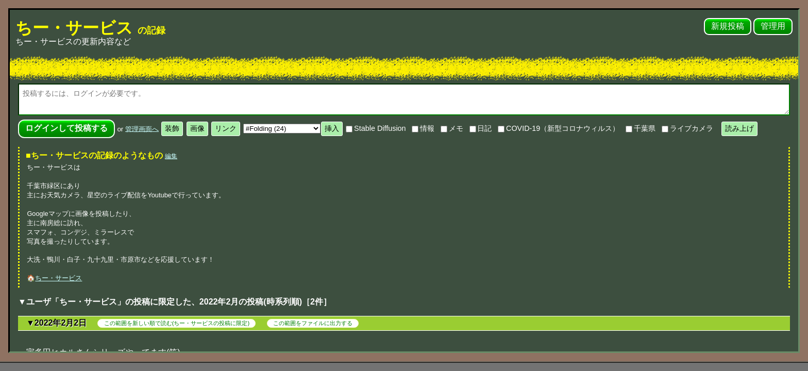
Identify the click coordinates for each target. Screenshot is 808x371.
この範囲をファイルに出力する (312, 323)
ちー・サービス (90, 28)
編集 (171, 156)
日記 (480, 128)
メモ (452, 128)
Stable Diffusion (376, 128)
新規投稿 (727, 26)
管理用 (773, 26)
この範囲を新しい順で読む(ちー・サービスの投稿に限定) (176, 323)
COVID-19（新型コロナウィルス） (558, 128)
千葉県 (640, 128)
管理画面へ (142, 128)
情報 (423, 128)
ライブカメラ (687, 128)
